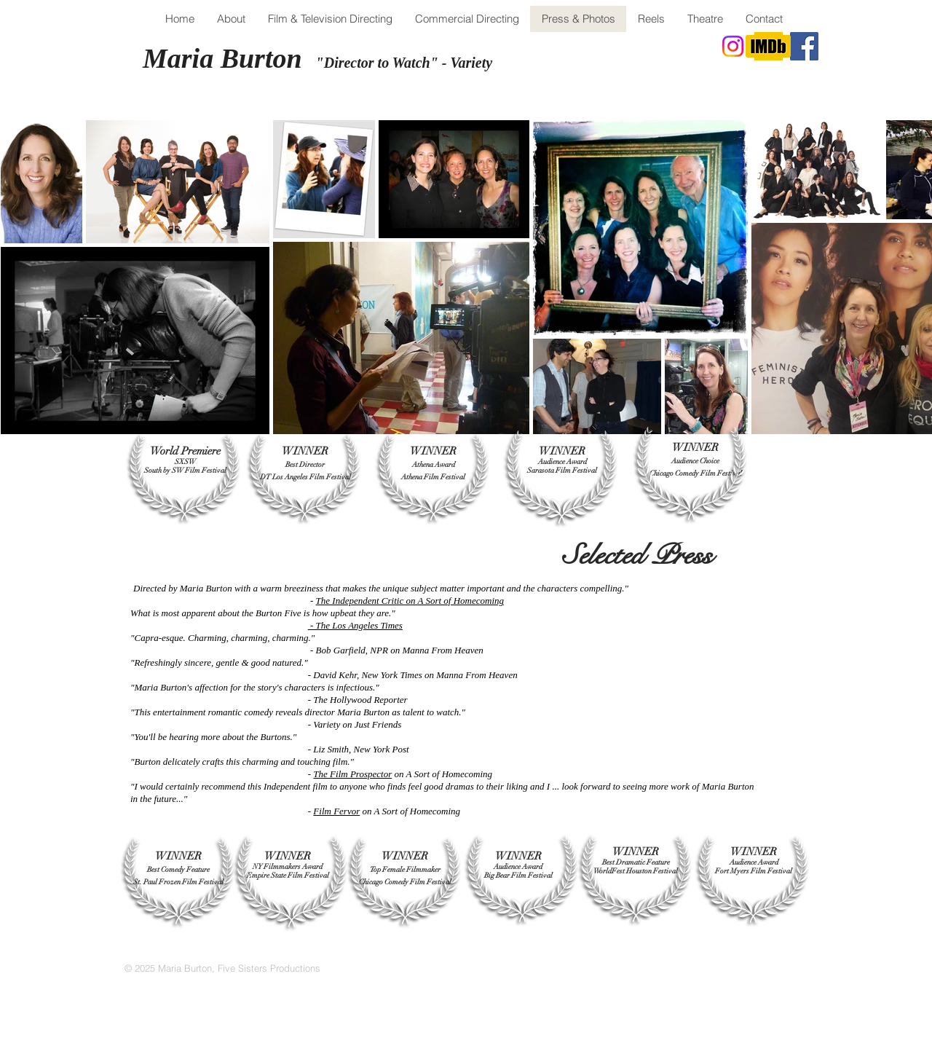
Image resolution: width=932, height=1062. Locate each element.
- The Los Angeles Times (356, 625)
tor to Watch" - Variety (424, 63)
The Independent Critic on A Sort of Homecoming (410, 600)
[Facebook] (804, 46)
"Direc (337, 63)
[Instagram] (733, 46)
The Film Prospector (352, 773)
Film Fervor (336, 811)
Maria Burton (226, 58)
